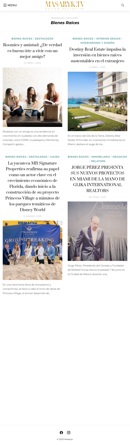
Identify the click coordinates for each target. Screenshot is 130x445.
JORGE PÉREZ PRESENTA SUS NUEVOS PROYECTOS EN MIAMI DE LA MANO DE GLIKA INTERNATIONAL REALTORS (97, 179)
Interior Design (108, 38)
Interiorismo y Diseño (97, 42)
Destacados (44, 38)
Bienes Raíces (22, 38)
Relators (98, 161)
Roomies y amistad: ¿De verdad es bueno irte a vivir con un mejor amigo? (32, 50)
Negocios (120, 156)
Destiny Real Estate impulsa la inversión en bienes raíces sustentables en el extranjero (97, 55)
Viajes (55, 156)
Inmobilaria (100, 156)
